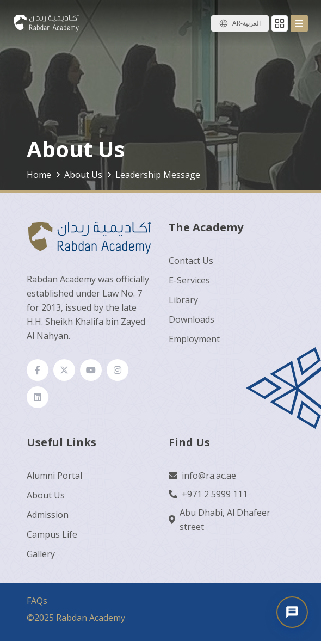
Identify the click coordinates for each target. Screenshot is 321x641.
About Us (46, 495)
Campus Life (52, 534)
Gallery (41, 554)
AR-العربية (246, 23)
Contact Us (191, 261)
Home (39, 175)
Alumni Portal (54, 476)
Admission (48, 515)
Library (183, 300)
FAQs (37, 601)
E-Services (189, 280)
